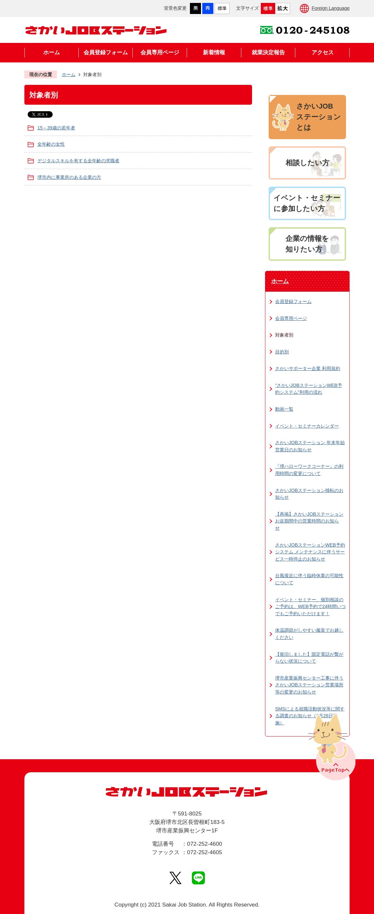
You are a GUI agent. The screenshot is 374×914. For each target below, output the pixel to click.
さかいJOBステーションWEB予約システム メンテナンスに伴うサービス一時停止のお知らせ (310, 552)
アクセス (323, 52)
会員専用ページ (159, 52)
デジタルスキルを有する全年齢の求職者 (78, 160)
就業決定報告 (268, 52)
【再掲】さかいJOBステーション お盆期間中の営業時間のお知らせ (309, 521)
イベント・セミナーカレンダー (307, 426)
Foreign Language (331, 8)
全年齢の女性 (51, 144)
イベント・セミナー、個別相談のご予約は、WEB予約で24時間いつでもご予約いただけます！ (310, 606)
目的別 (282, 351)
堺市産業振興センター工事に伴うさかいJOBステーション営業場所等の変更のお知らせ (309, 685)
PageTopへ (331, 746)
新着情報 (214, 52)
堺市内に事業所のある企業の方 (69, 177)
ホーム (51, 52)
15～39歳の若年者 (56, 127)
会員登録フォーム (106, 52)
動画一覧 (284, 409)
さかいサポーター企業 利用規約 (307, 368)
